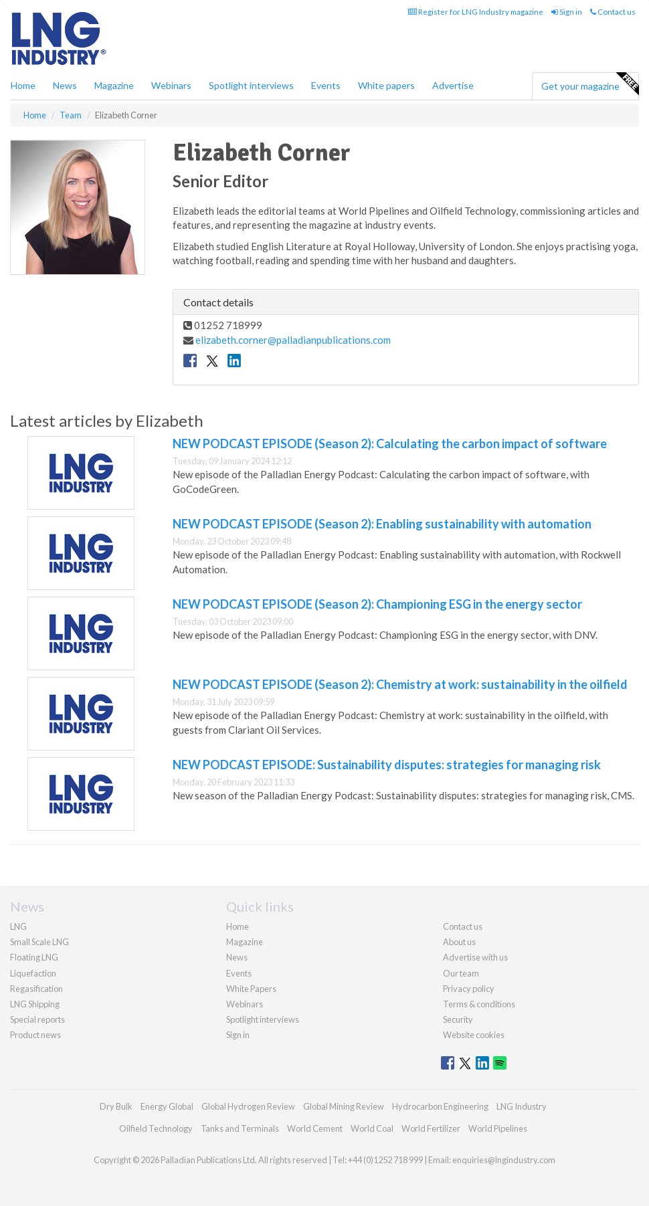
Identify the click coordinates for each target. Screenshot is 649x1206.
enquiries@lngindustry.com (503, 1159)
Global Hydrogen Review (248, 1106)
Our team (461, 973)
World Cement (315, 1128)
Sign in (566, 11)
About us (459, 941)
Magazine (114, 85)
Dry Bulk (116, 1106)
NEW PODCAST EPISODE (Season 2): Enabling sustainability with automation (382, 523)
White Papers (251, 988)
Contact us (613, 11)
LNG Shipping (35, 1004)
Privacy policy (468, 988)
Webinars (171, 85)
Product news (35, 1034)
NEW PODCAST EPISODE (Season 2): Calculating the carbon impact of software (390, 443)
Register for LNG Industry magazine (475, 11)
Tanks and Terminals (240, 1128)
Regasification (36, 988)
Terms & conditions (479, 1004)
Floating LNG (34, 957)
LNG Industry (521, 1106)
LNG (18, 926)
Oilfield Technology (156, 1128)
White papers (386, 85)
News (237, 957)
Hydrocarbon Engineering (440, 1106)
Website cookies (473, 1034)
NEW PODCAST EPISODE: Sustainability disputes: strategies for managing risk (387, 764)
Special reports (37, 1019)
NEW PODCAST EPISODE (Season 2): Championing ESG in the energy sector (377, 604)
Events (326, 85)
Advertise (453, 85)
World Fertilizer (430, 1128)
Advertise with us (475, 957)
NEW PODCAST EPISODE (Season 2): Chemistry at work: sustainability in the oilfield (400, 684)
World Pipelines (497, 1128)
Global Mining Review (343, 1106)
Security (458, 1019)
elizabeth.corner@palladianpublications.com (293, 340)
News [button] (65, 85)
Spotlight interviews (251, 85)
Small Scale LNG (39, 941)
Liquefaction (33, 973)
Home (23, 85)
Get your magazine (589, 84)
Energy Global (167, 1106)
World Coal (372, 1128)
